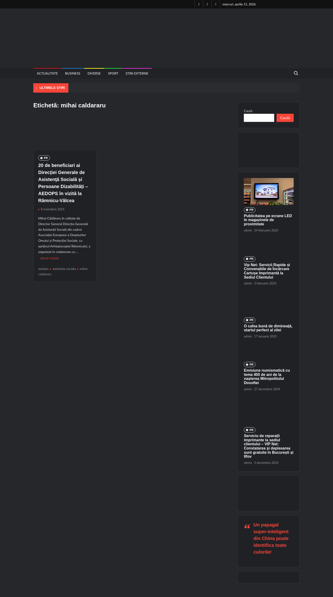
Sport (113, 73)
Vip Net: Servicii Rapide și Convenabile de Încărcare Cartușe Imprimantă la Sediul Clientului (267, 271)
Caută (248, 111)
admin (248, 230)
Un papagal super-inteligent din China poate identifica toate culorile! (271, 538)
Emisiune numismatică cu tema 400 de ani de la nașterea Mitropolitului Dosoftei (267, 376)
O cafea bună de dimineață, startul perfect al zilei (268, 328)
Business (72, 73)
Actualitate (47, 73)
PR (46, 158)
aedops (43, 268)
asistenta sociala (64, 268)
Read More (50, 257)
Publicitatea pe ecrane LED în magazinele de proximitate (268, 220)
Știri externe (137, 73)
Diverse (94, 73)
